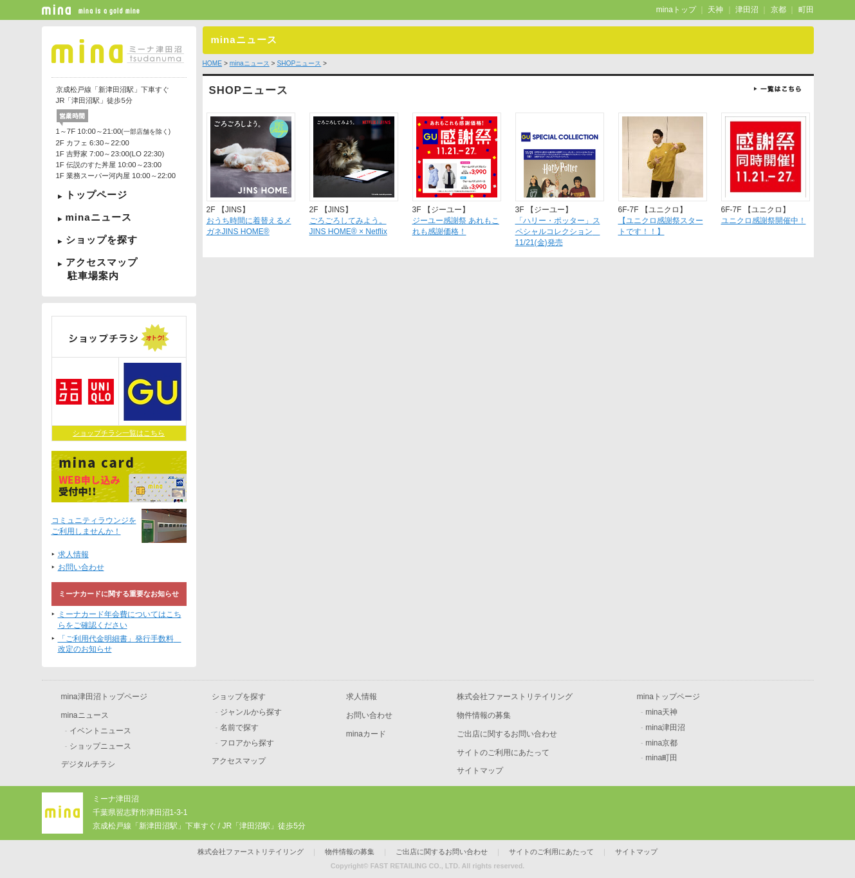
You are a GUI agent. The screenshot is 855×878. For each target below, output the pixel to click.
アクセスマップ (119, 269)
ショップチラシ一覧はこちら (119, 433)
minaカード (366, 733)
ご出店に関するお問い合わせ (507, 733)
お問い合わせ (81, 567)
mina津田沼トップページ (104, 696)
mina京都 (661, 742)
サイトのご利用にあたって (503, 752)
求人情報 (73, 554)
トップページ (96, 194)
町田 (806, 9)
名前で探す (239, 727)
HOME (213, 63)
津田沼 (746, 9)
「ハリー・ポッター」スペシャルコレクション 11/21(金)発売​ (557, 231)
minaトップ (676, 9)
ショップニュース (100, 746)
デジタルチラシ (88, 764)
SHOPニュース (299, 63)
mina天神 (661, 712)
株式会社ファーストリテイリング (515, 696)
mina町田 (661, 757)
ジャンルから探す (251, 712)
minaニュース (99, 217)
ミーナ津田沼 (116, 798)
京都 (778, 9)
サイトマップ (480, 770)
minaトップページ (668, 696)
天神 (715, 9)
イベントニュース (100, 730)
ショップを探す (102, 239)
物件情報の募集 (484, 715)
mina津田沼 (665, 727)
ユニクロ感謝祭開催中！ (763, 220)
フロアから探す (247, 742)
